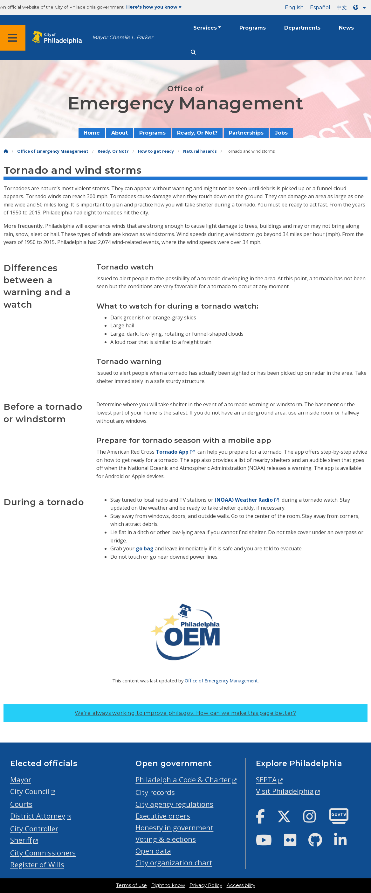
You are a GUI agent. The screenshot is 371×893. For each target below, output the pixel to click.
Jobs (281, 133)
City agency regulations (174, 804)
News (346, 28)
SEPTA (266, 780)
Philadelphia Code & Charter (182, 780)
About (119, 133)
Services (205, 28)
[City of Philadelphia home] (59, 38)
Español (320, 7)
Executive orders (162, 816)
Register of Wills (37, 864)
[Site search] (193, 52)
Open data (153, 851)
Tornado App (172, 451)
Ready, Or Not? (197, 133)
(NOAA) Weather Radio (244, 499)
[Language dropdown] (361, 7)
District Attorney (37, 816)
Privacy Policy (205, 885)
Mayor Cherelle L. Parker (122, 37)
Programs (252, 28)
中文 (342, 7)
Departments (302, 28)
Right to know (168, 885)
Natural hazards (200, 151)
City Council (29, 791)
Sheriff (21, 840)
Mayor (20, 780)
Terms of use (131, 885)
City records (155, 792)
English (294, 7)
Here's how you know (154, 7)
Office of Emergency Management (52, 151)
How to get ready (156, 151)
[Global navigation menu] (12, 38)
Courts (21, 804)
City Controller (34, 829)
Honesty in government (174, 828)
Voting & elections (165, 839)
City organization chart (173, 863)
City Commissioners (43, 853)
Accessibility (241, 885)
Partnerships (246, 133)
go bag (145, 548)
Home (92, 133)
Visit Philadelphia (285, 791)
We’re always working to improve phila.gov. (185, 713)
